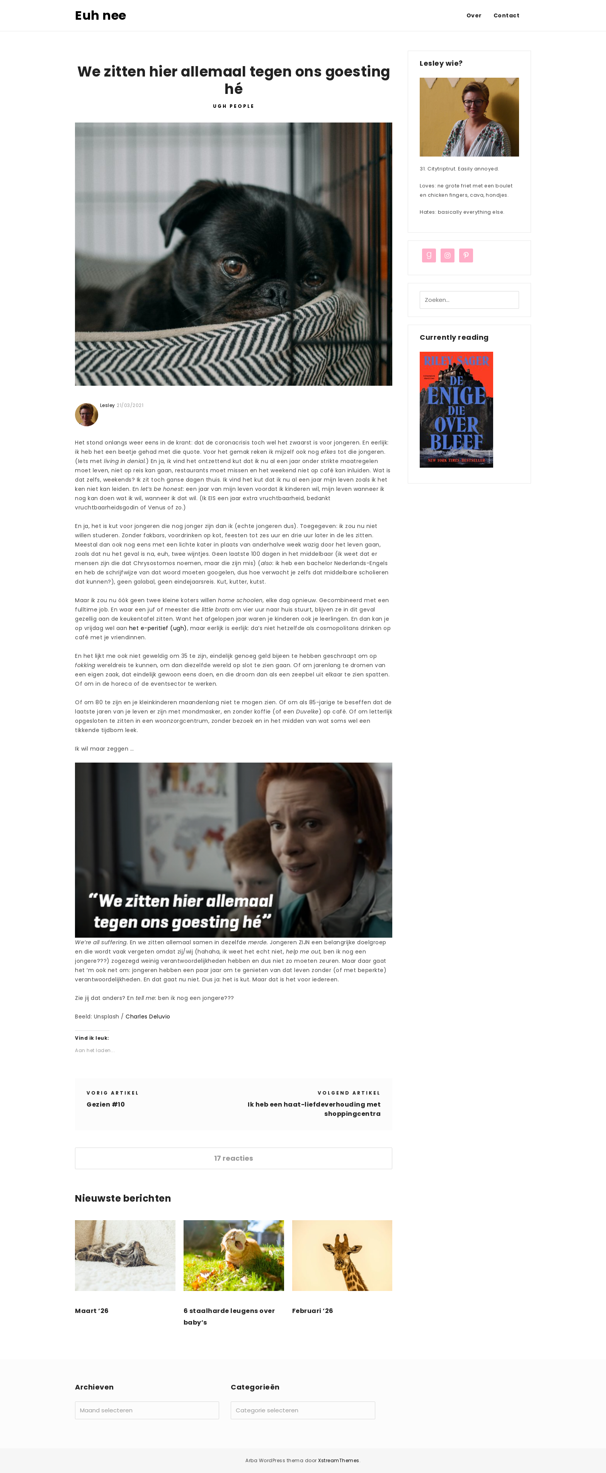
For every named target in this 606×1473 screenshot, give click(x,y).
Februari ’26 (313, 1310)
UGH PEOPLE (234, 106)
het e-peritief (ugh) (158, 628)
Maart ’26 (92, 1310)
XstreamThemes (338, 1460)
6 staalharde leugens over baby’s (229, 1316)
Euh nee (100, 15)
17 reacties (233, 1158)
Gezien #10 (106, 1104)
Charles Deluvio (148, 1016)
